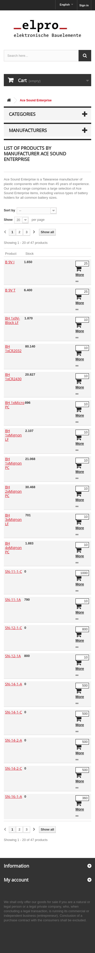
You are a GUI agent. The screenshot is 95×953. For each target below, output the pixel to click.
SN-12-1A (13, 656)
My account (16, 880)
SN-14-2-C (13, 768)
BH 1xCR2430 (13, 376)
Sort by (9, 210)
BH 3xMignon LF (13, 519)
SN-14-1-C (13, 712)
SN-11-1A (13, 599)
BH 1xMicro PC (14, 404)
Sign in (84, 5)
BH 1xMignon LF (13, 435)
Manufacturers (28, 130)
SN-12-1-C (13, 628)
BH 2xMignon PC (13, 491)
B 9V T (10, 290)
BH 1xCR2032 (13, 348)
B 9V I (9, 262)
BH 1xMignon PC (13, 463)
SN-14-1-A (13, 684)
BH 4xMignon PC (13, 547)
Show (8, 220)
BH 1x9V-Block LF (12, 320)
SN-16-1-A (13, 796)
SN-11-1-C (13, 571)
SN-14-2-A (13, 740)
